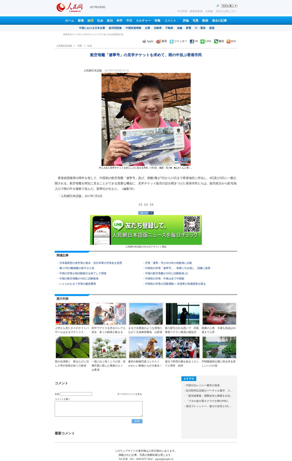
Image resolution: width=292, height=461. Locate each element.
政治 (110, 20)
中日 (129, 20)
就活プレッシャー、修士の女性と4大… (208, 406)
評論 (186, 20)
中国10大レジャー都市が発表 (203, 385)
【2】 (146, 204)
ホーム (69, 20)
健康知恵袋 (196, 11)
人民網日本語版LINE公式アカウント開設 (146, 231)
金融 (179, 28)
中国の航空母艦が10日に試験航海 (79, 278)
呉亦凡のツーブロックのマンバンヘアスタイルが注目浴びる (93, 34)
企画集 (209, 11)
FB (194, 41)
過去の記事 (219, 20)
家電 (188, 28)
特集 (158, 20)
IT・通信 (200, 28)
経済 (90, 20)
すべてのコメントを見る (129, 394)
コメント (170, 20)
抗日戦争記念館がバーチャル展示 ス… (209, 390)
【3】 (151, 204)
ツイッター (178, 41)
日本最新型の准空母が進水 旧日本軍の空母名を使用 (90, 263)
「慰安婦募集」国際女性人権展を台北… (209, 395)
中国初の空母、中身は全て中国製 (164, 278)
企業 (147, 28)
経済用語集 (115, 28)
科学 (120, 20)
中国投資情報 (133, 28)
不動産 (169, 28)
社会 (100, 20)
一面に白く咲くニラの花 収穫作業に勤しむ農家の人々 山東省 (109, 365)
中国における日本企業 (92, 28)
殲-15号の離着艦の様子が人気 (76, 268)
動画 (205, 20)
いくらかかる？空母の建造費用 (77, 283)
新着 (81, 20)
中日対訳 (182, 11)
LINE (206, 41)
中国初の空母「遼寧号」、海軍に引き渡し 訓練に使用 (177, 268)
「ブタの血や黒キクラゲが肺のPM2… (208, 401)
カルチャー (143, 20)
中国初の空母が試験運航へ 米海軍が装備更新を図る (175, 283)
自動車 (158, 28)
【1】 (140, 204)
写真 (196, 20)
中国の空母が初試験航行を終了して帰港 (82, 273)
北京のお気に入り (225, 11)
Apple (147, 41)
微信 (219, 41)
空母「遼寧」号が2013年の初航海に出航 (168, 263)
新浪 (161, 41)
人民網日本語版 (64, 45)
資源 (211, 28)
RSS (231, 41)
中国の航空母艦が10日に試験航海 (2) (166, 273)
